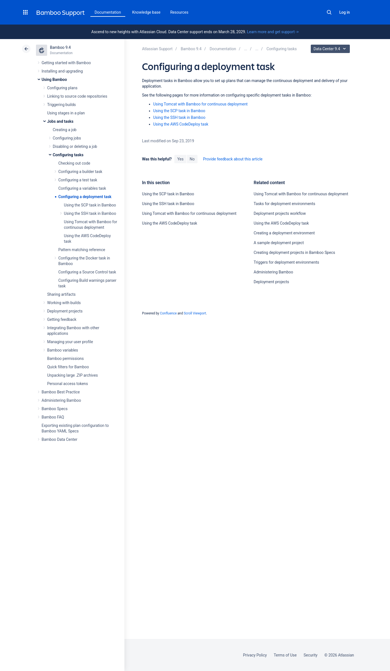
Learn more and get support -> (272, 32)
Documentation (108, 12)
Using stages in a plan (66, 113)
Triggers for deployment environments (286, 262)
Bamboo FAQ (53, 417)
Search (329, 12)
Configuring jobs (67, 138)
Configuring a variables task (82, 188)
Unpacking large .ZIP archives (72, 375)
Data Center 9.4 (331, 49)
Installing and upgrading (62, 71)
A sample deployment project (279, 242)
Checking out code (74, 163)
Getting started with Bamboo (66, 63)
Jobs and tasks (60, 121)
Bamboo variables (62, 350)
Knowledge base (146, 12)
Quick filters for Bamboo (68, 367)
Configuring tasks (68, 155)
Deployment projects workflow (280, 213)
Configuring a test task (77, 180)
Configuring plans (62, 88)
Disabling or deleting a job (75, 146)
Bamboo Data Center (59, 439)
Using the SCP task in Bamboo (90, 205)
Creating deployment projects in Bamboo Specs (294, 252)
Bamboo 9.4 (60, 47)
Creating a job (64, 130)
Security (310, 655)
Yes (180, 159)
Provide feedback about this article (233, 159)
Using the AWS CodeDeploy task (180, 124)
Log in (344, 12)
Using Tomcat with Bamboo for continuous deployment (200, 104)
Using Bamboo (54, 79)
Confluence (168, 313)
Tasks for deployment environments (284, 203)
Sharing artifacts (61, 294)
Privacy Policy (255, 655)
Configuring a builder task (80, 171)
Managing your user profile (70, 342)
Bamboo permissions (65, 358)
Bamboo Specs (55, 409)
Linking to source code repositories (77, 96)
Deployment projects (65, 311)
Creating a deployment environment (284, 233)
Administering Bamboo (61, 400)
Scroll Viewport (195, 313)
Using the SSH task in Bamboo (90, 213)
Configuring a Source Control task (87, 272)
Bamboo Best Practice (61, 392)
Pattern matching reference (81, 249)
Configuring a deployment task (84, 196)
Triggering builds (61, 104)
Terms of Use (285, 655)
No (192, 159)
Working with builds (64, 302)
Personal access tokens (67, 383)
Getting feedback (61, 319)
